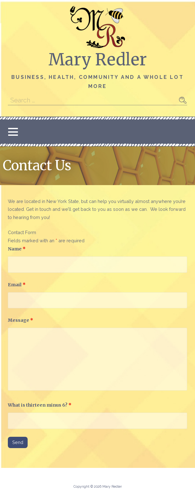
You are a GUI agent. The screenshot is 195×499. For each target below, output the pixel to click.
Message (20, 320)
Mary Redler (97, 59)
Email (17, 285)
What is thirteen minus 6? (40, 405)
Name (17, 249)
